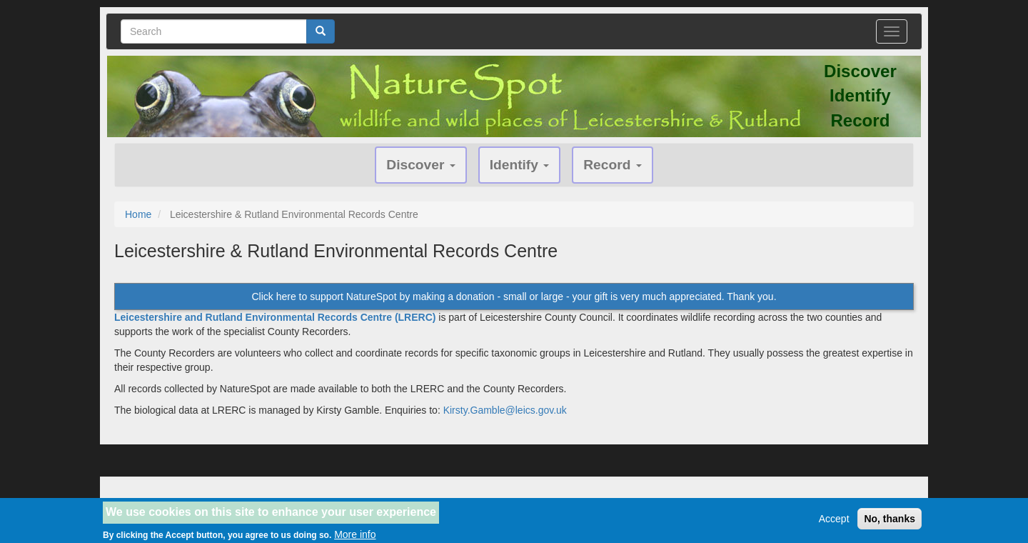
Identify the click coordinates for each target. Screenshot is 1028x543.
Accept (834, 521)
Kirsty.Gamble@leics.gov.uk (505, 410)
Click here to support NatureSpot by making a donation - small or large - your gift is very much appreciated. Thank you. (513, 296)
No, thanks (889, 521)
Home (138, 214)
